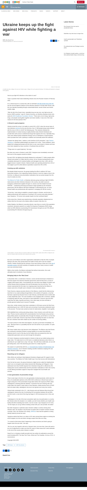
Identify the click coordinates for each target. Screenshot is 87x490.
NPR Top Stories (20, 448)
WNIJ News (16, 14)
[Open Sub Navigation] (11, 14)
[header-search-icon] (75, 3)
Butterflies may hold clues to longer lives (73, 36)
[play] (3, 10)
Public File (50, 473)
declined (18, 131)
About (63, 14)
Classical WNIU (5, 14)
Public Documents (34, 470)
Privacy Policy (51, 470)
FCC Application (69, 470)
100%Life (33, 414)
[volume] (7, 9)
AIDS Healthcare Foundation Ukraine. (23, 119)
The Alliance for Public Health (15, 183)
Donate (82, 3)
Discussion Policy (34, 473)
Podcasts (34, 14)
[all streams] (81, 10)
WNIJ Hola (25, 14)
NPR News (10, 448)
